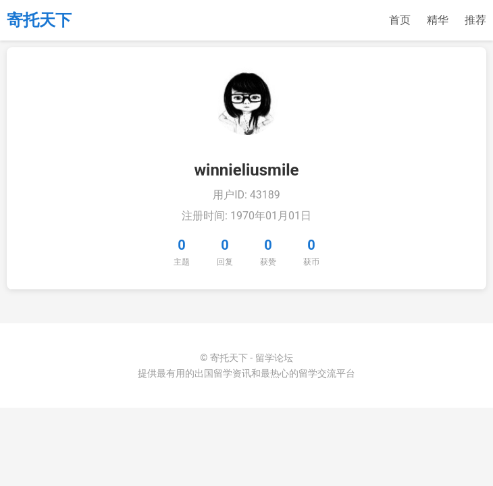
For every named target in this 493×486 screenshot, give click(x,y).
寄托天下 (39, 20)
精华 (437, 20)
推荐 (475, 20)
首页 (400, 20)
